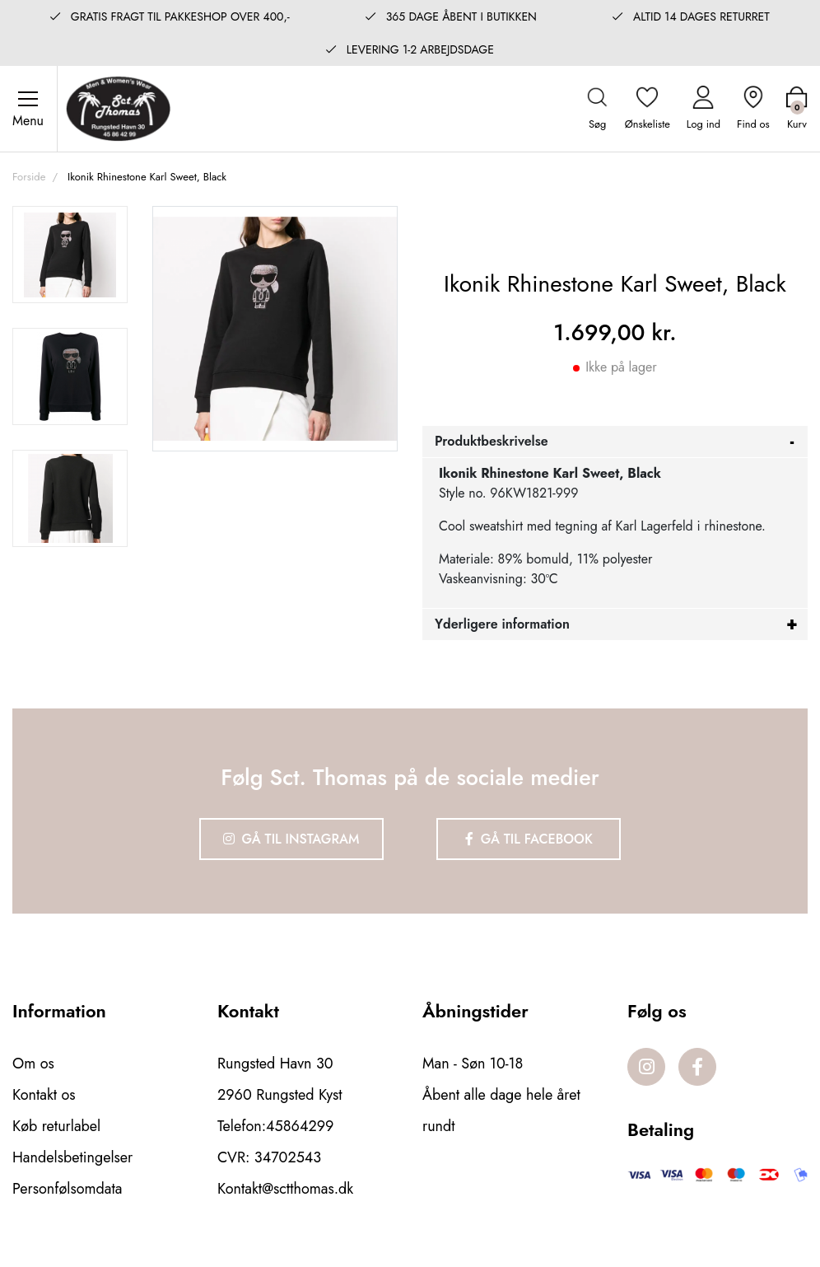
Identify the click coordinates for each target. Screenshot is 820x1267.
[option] (70, 254)
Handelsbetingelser (72, 1157)
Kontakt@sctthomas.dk (285, 1188)
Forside (28, 177)
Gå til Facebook (529, 839)
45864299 (299, 1126)
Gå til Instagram (291, 839)
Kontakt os (44, 1095)
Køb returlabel (56, 1126)
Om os (33, 1063)
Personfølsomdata (67, 1188)
